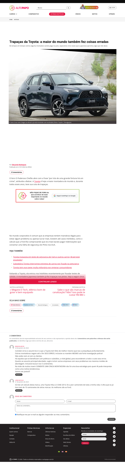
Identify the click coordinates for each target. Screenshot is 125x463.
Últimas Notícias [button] (57, 14)
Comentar (110, 420)
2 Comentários (16, 172)
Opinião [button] (112, 14)
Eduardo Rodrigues (19, 165)
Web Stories (67, 443)
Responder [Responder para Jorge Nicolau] (19, 391)
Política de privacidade (110, 460)
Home (10, 19)
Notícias (16, 19)
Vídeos (75, 305)
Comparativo (31, 436)
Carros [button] (13, 14)
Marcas (29, 433)
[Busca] (51, 8)
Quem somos (13, 433)
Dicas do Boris (49, 440)
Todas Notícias (15, 305)
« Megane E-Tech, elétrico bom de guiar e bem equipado (27, 291)
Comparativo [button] (34, 14)
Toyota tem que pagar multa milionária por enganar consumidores (42, 267)
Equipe (11, 436)
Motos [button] (94, 14)
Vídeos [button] (77, 14)
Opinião (65, 433)
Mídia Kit (12, 443)
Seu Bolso (66, 305)
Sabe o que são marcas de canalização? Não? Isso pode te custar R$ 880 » (69, 292)
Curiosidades (55, 305)
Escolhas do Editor (29, 305)
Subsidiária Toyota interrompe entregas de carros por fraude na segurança (46, 263)
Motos (47, 436)
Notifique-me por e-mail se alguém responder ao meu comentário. (42, 416)
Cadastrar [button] (86, 444)
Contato (11, 440)
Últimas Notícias (50, 433)
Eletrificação (49, 447)
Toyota (37, 181)
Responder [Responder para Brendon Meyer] (19, 375)
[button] (68, 7)
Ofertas (65, 447)
